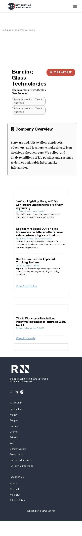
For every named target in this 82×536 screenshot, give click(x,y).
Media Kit (15, 494)
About (13, 483)
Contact (14, 489)
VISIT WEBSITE (61, 72)
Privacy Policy (17, 500)
